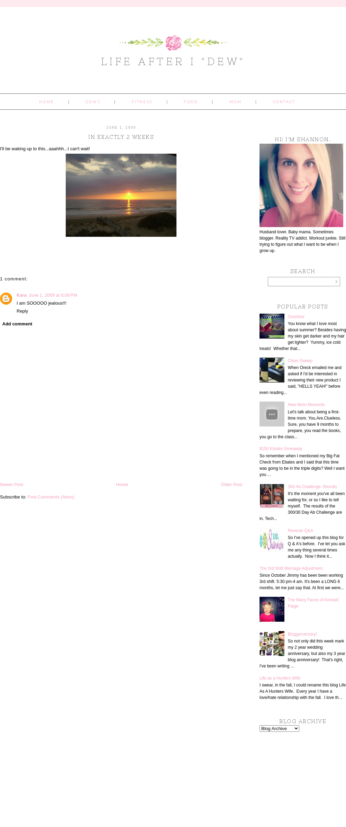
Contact (284, 102)
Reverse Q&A (300, 530)
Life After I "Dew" (173, 61)
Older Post (231, 484)
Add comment (17, 323)
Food (191, 102)
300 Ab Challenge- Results (312, 486)
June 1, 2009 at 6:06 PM (53, 295)
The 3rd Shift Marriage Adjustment (291, 568)
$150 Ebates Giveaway (281, 448)
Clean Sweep (300, 360)
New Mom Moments (306, 404)
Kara (22, 295)
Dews (92, 102)
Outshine (296, 316)
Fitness (142, 102)
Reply (22, 311)
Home (46, 102)
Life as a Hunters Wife (280, 678)
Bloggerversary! (302, 634)
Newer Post (11, 484)
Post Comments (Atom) (51, 497)
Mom (235, 102)
